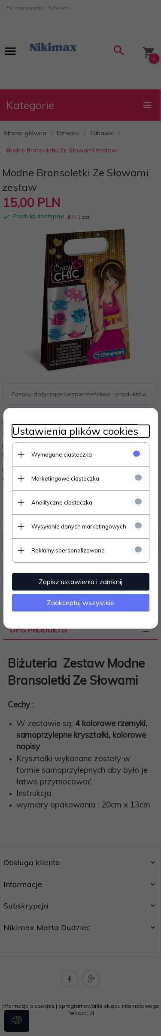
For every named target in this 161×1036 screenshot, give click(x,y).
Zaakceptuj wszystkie (80, 602)
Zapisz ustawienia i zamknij (80, 581)
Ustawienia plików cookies (75, 431)
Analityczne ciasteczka (61, 502)
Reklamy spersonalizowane (68, 550)
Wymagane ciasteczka (61, 454)
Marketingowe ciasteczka (65, 478)
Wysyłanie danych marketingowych (78, 526)
